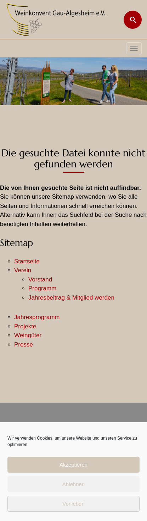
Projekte (25, 326)
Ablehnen (73, 484)
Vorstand (40, 279)
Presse (23, 344)
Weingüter (27, 335)
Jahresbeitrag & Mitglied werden (71, 297)
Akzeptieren (73, 465)
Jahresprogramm (37, 317)
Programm (42, 288)
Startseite (27, 261)
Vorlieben (73, 504)
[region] (73, 81)
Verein (22, 270)
